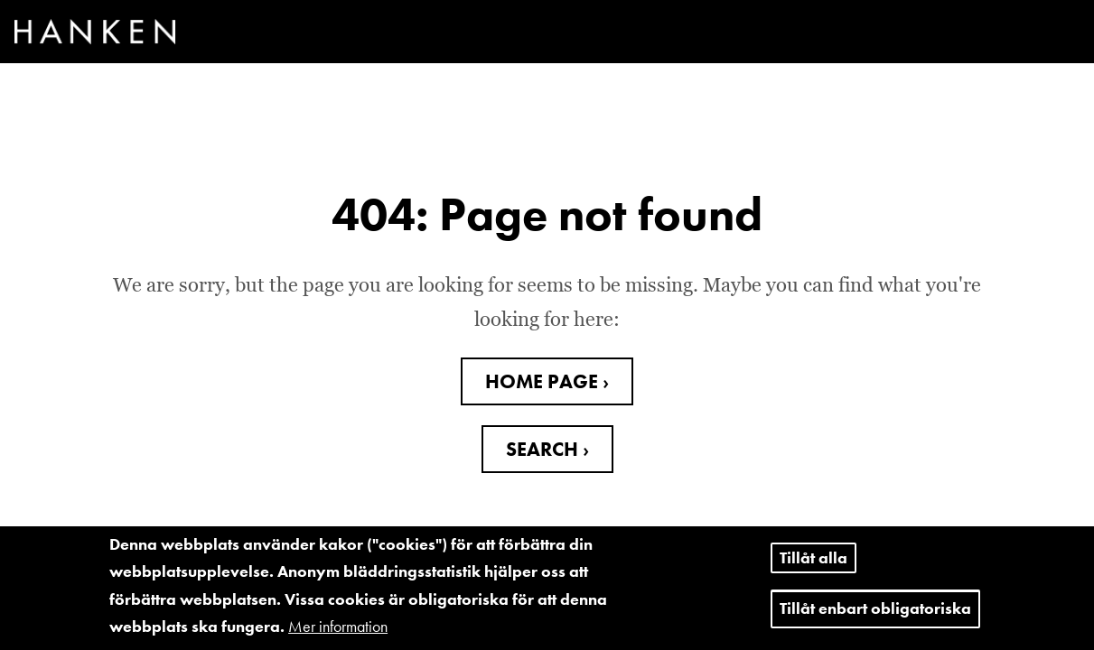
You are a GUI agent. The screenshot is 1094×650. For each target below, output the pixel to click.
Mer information (338, 633)
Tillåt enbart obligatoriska (875, 615)
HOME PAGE (544, 381)
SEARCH (544, 449)
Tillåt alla (813, 563)
